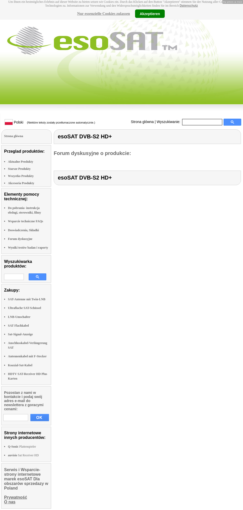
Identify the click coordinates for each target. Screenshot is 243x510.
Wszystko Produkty (21, 176)
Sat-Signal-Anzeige (20, 334)
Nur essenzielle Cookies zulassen (103, 14)
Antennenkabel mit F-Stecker (27, 356)
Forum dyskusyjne (20, 239)
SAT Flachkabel (18, 325)
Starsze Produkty (19, 169)
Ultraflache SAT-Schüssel (24, 308)
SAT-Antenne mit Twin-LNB (26, 299)
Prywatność (15, 497)
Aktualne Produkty (20, 161)
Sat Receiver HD (23, 455)
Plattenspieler (22, 446)
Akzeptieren (150, 14)
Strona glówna (142, 122)
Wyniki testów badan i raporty (28, 247)
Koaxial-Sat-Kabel (20, 365)
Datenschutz (189, 5)
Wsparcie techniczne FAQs (25, 221)
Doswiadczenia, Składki (23, 230)
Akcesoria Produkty (21, 183)
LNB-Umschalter (19, 317)
